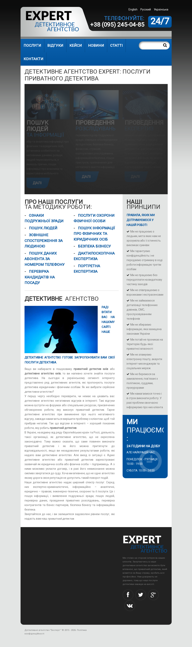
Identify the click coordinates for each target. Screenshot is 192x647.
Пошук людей (43, 228)
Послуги (32, 45)
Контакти (33, 59)
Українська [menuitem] (161, 9)
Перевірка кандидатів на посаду (40, 277)
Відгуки (55, 45)
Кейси (75, 45)
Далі (37, 183)
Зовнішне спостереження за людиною (44, 240)
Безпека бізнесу (94, 246)
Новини (96, 45)
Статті (116, 45)
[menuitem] (161, 9)
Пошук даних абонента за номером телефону (45, 259)
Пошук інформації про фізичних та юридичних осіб (94, 234)
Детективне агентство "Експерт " (43, 630)
